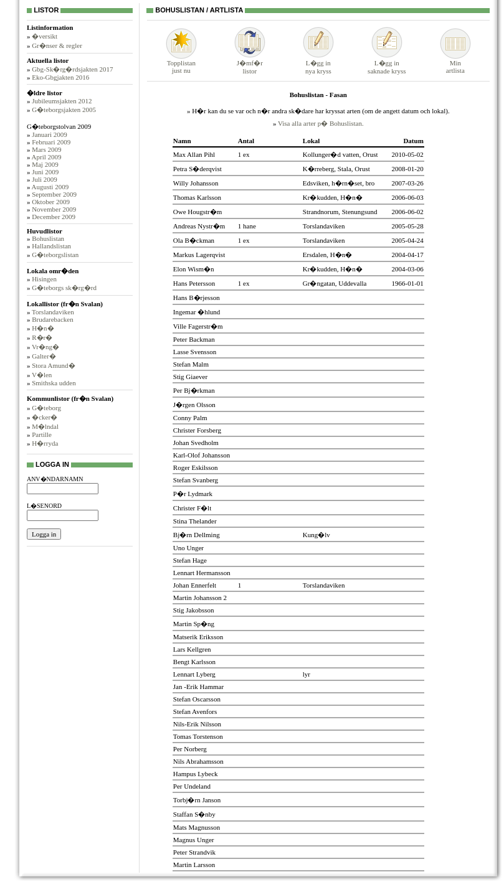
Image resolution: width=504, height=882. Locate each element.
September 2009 (54, 194)
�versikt (44, 36)
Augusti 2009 (50, 186)
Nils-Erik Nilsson (197, 724)
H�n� (43, 328)
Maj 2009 (45, 164)
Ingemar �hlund (196, 312)
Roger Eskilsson (195, 467)
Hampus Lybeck (195, 773)
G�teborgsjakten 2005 (64, 109)
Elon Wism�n (193, 269)
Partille (42, 434)
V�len (42, 374)
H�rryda (45, 443)
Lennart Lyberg (194, 674)
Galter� (43, 356)
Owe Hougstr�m (197, 211)
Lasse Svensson (194, 351)
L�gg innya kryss (318, 63)
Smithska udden (54, 383)
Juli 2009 (44, 179)
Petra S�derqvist (197, 168)
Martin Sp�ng (193, 623)
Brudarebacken (53, 319)
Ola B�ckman (193, 240)
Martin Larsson (194, 864)
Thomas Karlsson (197, 197)
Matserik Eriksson (198, 636)
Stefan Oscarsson (197, 699)
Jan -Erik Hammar (198, 686)
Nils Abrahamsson (198, 761)
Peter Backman (194, 339)
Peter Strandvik (194, 852)
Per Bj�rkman (194, 390)
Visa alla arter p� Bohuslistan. (321, 123)
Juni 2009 (45, 172)
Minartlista (455, 63)
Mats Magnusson (196, 827)
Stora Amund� (53, 365)
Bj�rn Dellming (196, 534)
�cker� (44, 417)
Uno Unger (188, 547)
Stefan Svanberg (195, 480)
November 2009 (54, 209)
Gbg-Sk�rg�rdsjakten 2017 (72, 69)
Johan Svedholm (196, 442)
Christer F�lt (192, 508)
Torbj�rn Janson (197, 800)
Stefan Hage (190, 560)
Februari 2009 (51, 142)
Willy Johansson (196, 183)
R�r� (42, 337)
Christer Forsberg (197, 430)
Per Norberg (190, 749)
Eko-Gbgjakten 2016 (60, 77)
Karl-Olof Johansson (201, 455)
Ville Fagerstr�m (198, 326)
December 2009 (53, 216)
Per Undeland (192, 786)
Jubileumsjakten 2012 (62, 101)
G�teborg (46, 407)
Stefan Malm (191, 364)
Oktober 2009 (51, 201)
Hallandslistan (51, 246)
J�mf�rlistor (249, 63)
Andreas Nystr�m (199, 226)
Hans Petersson (194, 283)
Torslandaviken (53, 312)
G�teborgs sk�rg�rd (64, 287)
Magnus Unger (193, 839)
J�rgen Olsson (194, 404)
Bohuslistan (48, 238)
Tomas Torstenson (198, 736)
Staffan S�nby (194, 814)
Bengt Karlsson (194, 661)
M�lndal (45, 426)
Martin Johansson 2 (200, 597)
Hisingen (44, 279)
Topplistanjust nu (181, 63)
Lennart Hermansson (202, 572)
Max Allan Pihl (194, 154)
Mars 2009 (46, 149)
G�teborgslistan (55, 254)
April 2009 (47, 157)
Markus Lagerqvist (199, 254)
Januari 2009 (49, 134)
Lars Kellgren (192, 649)
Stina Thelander (195, 521)
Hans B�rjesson (196, 297)
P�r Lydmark (192, 493)
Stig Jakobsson (193, 610)
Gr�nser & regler (57, 45)
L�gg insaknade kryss (387, 63)
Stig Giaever (190, 376)
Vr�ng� (45, 346)
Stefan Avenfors (195, 711)
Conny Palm (190, 417)
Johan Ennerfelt (194, 585)
